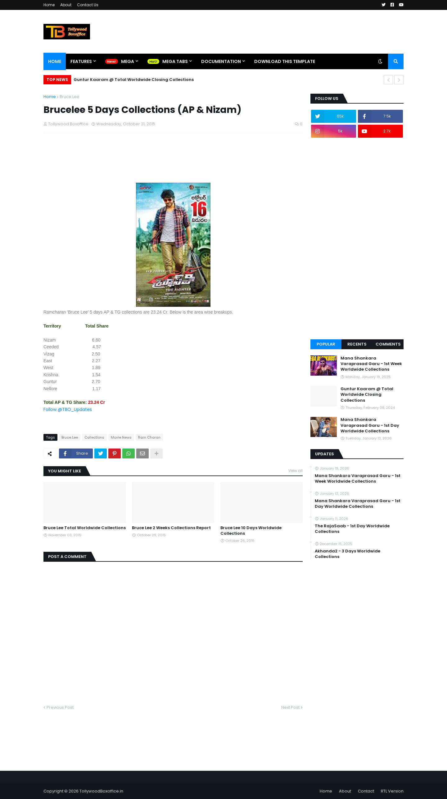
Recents (357, 344)
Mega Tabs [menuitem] (175, 61)
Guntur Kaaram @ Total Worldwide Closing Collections (134, 80)
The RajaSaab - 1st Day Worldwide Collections (352, 528)
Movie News (121, 437)
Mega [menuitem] (127, 61)
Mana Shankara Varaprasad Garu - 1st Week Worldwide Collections (371, 363)
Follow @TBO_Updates (67, 409)
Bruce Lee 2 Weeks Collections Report (171, 528)
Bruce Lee (69, 97)
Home (49, 4)
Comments (388, 344)
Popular (326, 344)
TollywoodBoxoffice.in (101, 791)
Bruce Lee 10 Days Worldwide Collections (251, 530)
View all (295, 470)
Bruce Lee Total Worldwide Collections (84, 528)
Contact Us (87, 4)
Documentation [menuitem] (221, 61)
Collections (94, 437)
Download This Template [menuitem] (284, 61)
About (65, 4)
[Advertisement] (156, 167)
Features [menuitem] (81, 61)
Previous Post (60, 707)
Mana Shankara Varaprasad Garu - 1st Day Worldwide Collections (370, 425)
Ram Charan (149, 437)
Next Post (290, 707)
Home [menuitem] (54, 61)
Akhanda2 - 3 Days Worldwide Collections (347, 554)
